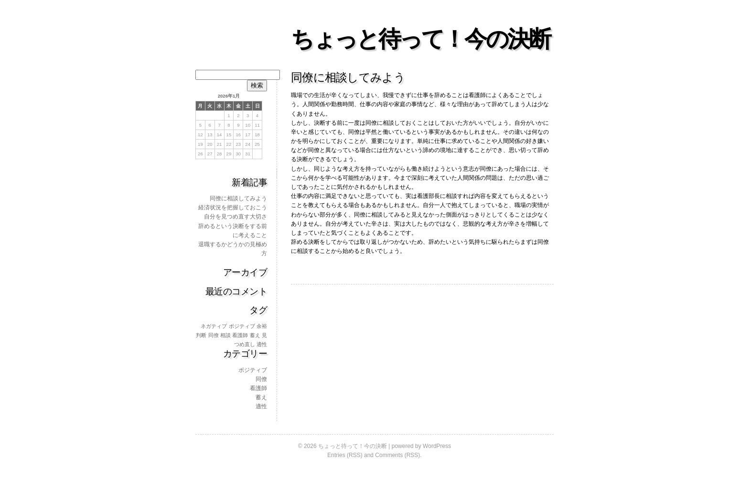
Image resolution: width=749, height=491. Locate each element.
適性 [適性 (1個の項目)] (262, 344)
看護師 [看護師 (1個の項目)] (240, 335)
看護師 (258, 388)
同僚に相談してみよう (238, 198)
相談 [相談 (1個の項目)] (225, 335)
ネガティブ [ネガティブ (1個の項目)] (214, 326)
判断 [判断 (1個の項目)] (201, 335)
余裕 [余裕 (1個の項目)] (262, 326)
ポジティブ (252, 370)
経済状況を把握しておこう (232, 207)
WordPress (437, 446)
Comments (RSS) (397, 455)
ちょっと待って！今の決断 (420, 39)
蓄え (261, 397)
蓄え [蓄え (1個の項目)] (255, 335)
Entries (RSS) (344, 455)
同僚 (261, 379)
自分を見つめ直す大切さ (235, 216)
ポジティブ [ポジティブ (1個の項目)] (242, 326)
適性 (261, 406)
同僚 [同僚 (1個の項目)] (213, 335)
